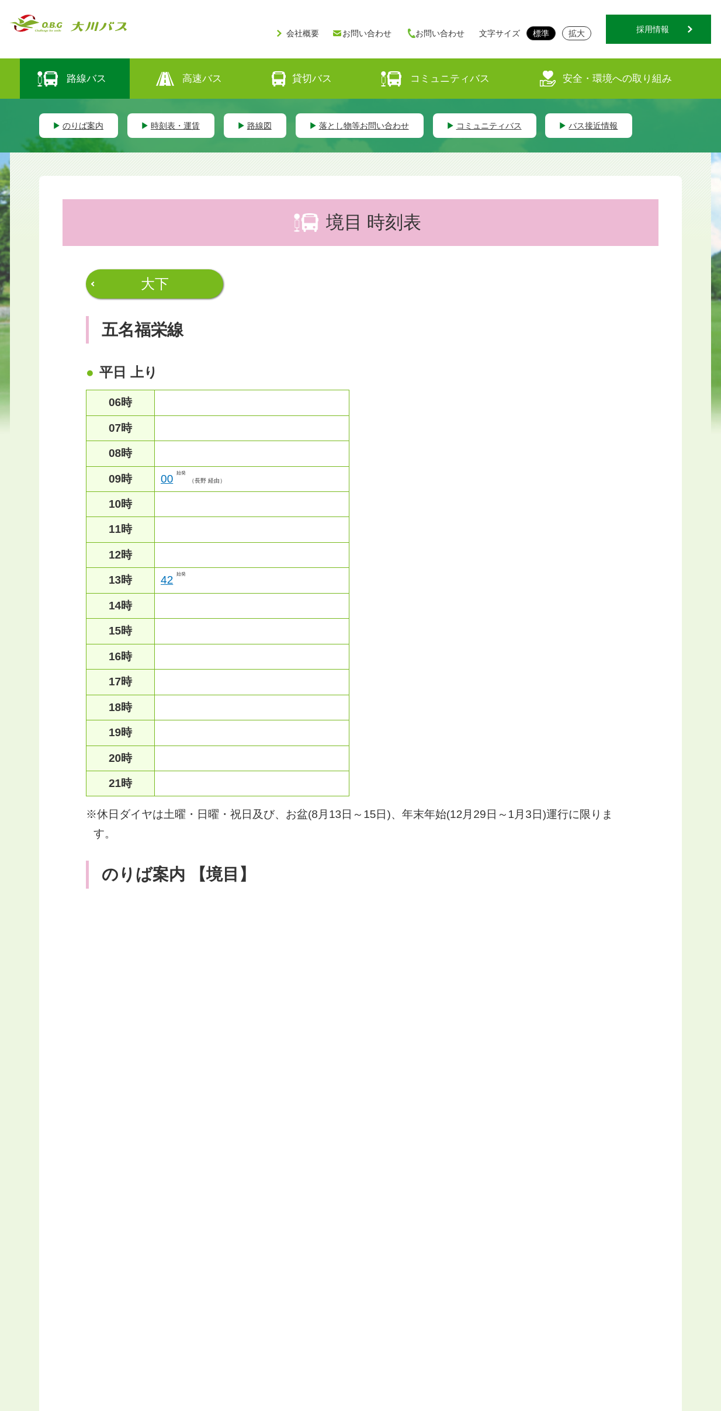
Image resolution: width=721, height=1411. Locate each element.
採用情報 (652, 29)
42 (167, 580)
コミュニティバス (450, 78)
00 (167, 479)
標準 (541, 33)
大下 (155, 284)
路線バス (86, 78)
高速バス (202, 78)
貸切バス (312, 78)
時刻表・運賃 (175, 125)
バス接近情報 (593, 125)
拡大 (577, 33)
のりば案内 (83, 125)
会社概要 (302, 33)
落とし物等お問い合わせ (364, 125)
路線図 (259, 125)
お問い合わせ (366, 33)
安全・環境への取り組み (617, 78)
